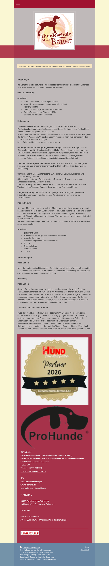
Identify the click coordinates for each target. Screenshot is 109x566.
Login (87, 547)
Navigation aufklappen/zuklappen (54, 4)
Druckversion (26, 547)
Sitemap (37, 547)
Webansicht (85, 549)
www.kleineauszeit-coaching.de (33, 488)
